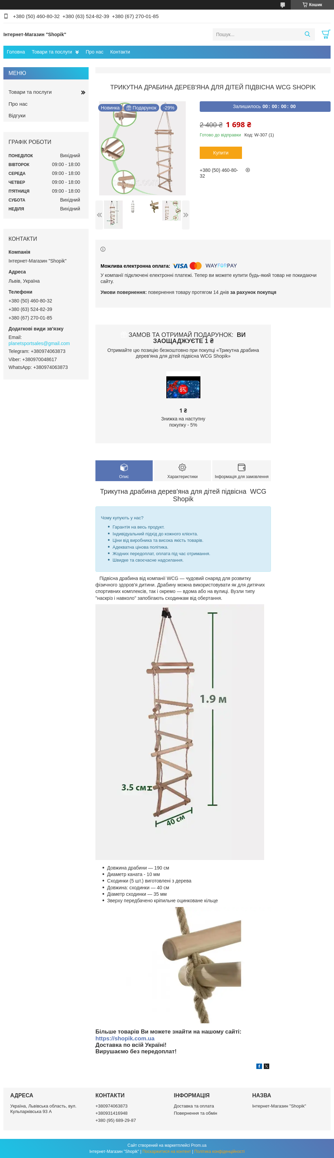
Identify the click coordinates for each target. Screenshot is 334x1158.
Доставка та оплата (194, 1106)
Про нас (94, 52)
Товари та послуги (52, 52)
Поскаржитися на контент (166, 1151)
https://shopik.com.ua (124, 1038)
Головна (16, 52)
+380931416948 (111, 1113)
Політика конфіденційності (219, 1151)
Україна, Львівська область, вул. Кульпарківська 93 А (43, 1108)
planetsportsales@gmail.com (39, 343)
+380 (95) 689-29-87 (115, 1120)
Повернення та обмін (195, 1113)
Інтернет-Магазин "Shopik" (279, 1106)
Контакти (120, 52)
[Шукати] (307, 34)
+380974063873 (111, 1106)
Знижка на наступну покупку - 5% (183, 422)
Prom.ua (199, 1145)
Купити (221, 152)
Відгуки (17, 115)
